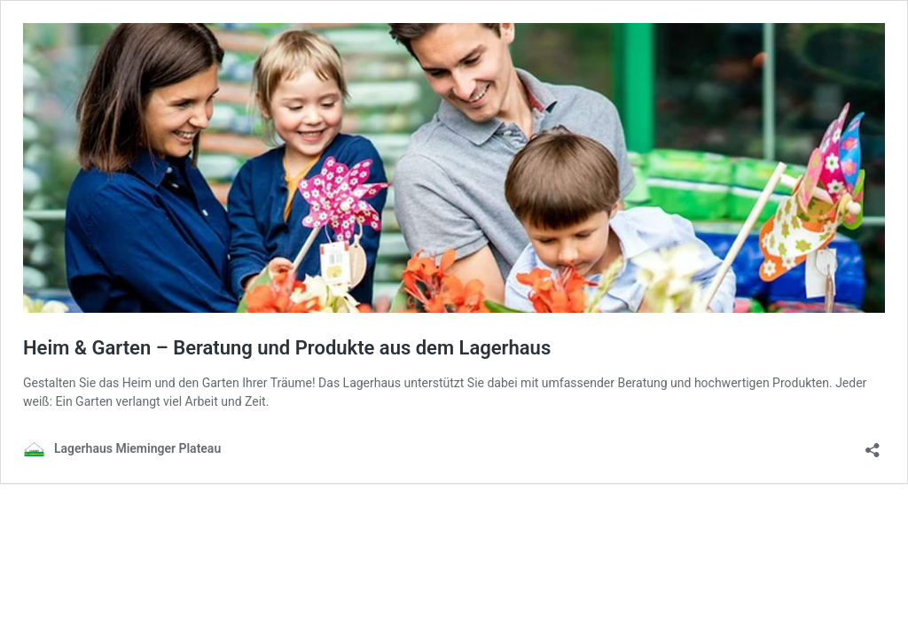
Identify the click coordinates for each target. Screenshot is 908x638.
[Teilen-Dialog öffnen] (872, 444)
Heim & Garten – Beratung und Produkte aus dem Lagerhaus (287, 348)
